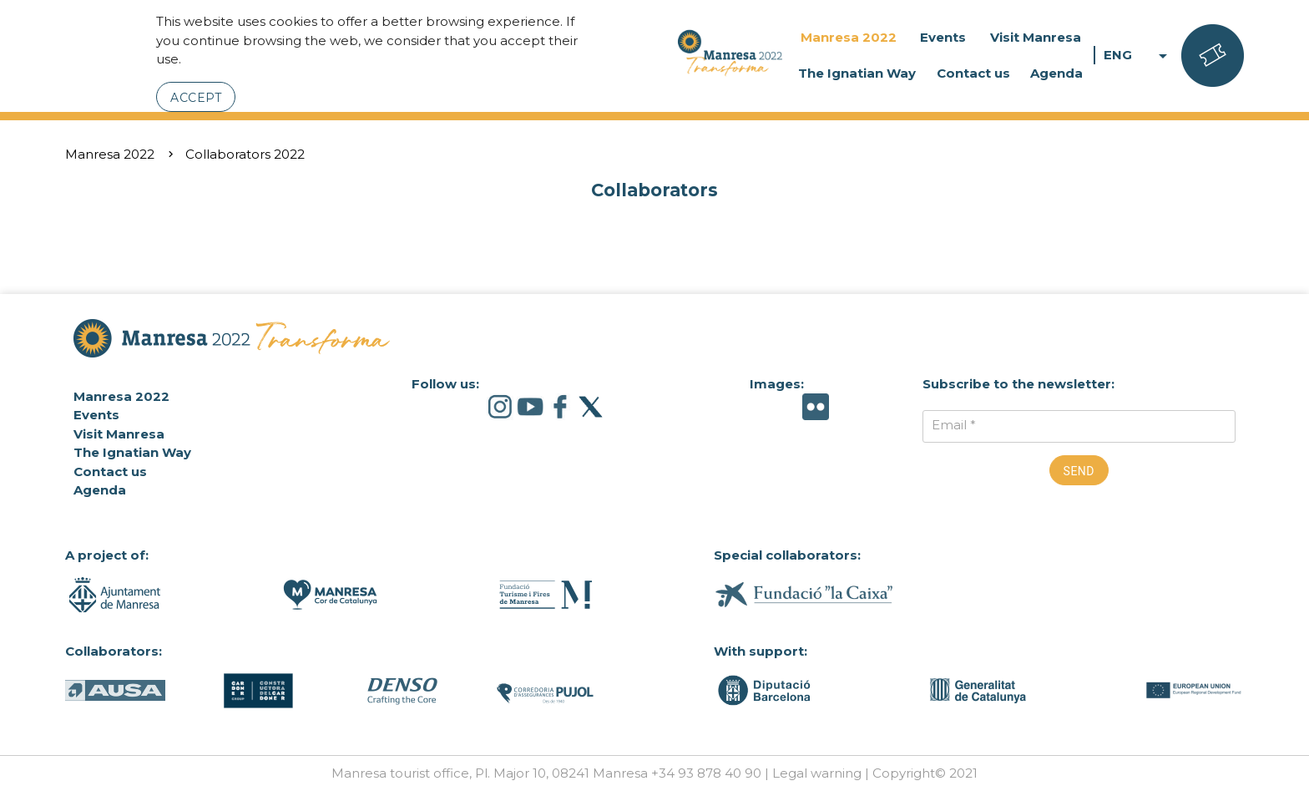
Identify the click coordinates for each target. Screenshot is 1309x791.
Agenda (1056, 73)
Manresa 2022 (849, 37)
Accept (195, 97)
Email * (954, 425)
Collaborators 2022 (245, 154)
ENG (1138, 55)
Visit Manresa (1035, 37)
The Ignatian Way (857, 73)
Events (943, 37)
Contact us (973, 73)
